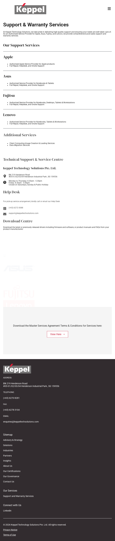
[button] (109, 9)
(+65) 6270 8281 (11, 398)
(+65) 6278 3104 (11, 410)
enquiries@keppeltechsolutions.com (21, 421)
